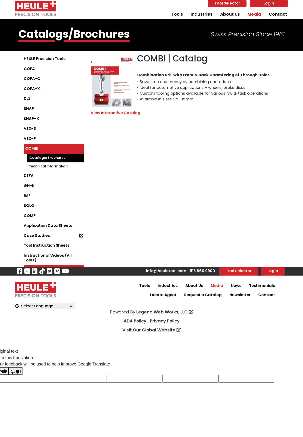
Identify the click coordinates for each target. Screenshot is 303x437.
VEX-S (30, 129)
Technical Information (48, 166)
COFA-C (32, 79)
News (236, 286)
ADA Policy (135, 321)
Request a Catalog (203, 295)
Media (254, 14)
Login (268, 3)
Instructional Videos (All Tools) (48, 258)
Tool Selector (227, 3)
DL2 (27, 99)
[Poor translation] (15, 371)
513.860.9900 (202, 271)
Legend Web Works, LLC (164, 312)
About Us (230, 14)
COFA (29, 69)
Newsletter (240, 295)
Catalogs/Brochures (47, 158)
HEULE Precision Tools (44, 59)
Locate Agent (163, 295)
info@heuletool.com (166, 271)
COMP (30, 216)
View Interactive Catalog (115, 113)
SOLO (29, 206)
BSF (27, 196)
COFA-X (32, 89)
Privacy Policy (165, 321)
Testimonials (262, 286)
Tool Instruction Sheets (46, 246)
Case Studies (54, 236)
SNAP (29, 109)
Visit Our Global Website (151, 330)
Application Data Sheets (48, 226)
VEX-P (30, 139)
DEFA (29, 176)
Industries (201, 14)
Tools (177, 14)
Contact (278, 14)
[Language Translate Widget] (48, 306)
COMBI (31, 149)
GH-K (29, 186)
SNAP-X (31, 119)
